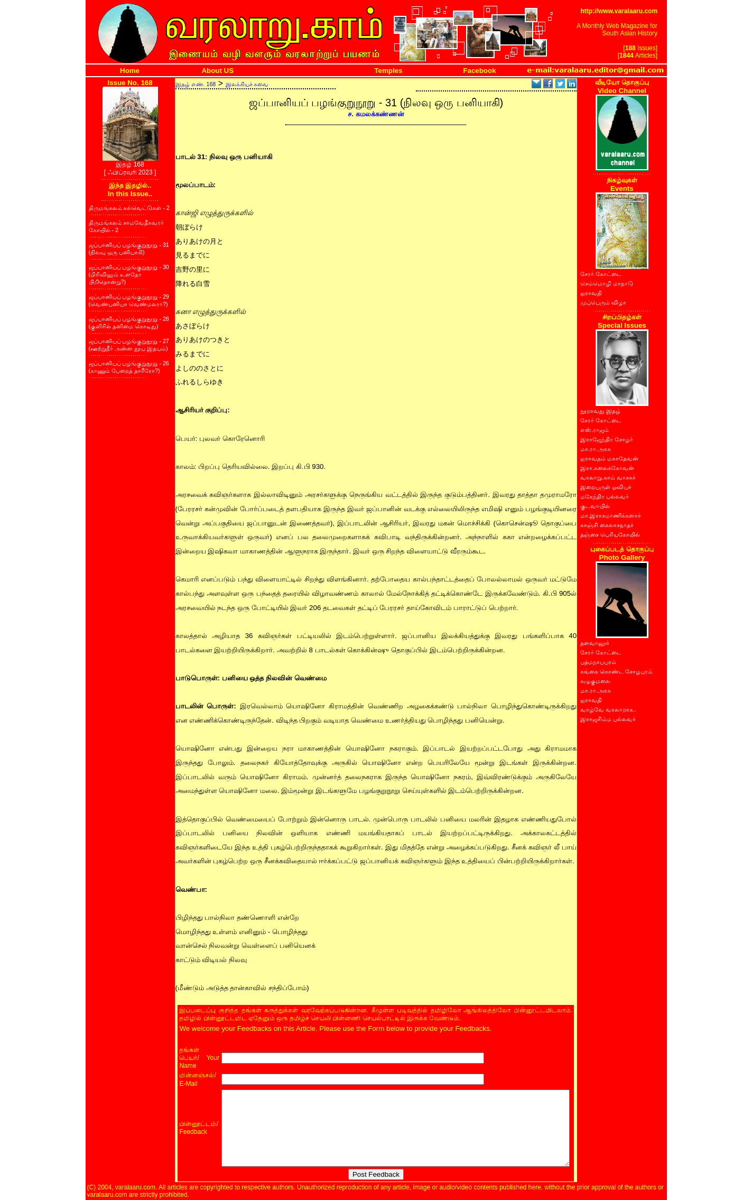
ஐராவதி (591, 293)
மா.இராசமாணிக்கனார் (610, 515)
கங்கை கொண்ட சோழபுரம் (616, 671)
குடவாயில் (595, 506)
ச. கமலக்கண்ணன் (376, 114)
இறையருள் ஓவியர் (606, 487)
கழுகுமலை (595, 681)
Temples (388, 71)
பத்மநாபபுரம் (598, 662)
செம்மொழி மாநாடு (606, 283)
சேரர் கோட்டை (600, 274)
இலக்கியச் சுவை (247, 84)
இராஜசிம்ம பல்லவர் (608, 719)
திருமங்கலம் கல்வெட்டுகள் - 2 (129, 208)
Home (130, 71)
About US (217, 71)
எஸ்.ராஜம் (594, 430)
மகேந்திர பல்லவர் (604, 496)
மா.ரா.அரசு (595, 449)
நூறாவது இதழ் (600, 411)
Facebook (479, 71)
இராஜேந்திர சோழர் (606, 439)
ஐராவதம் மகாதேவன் (609, 458)
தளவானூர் (594, 643)
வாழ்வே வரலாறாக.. (608, 709)
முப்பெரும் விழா (603, 302)
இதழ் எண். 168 (195, 84)
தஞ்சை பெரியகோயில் (610, 534)
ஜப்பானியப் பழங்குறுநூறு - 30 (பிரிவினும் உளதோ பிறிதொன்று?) (129, 274)
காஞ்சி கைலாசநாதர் (607, 525)
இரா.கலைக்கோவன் (607, 468)
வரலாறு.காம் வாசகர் (608, 477)
